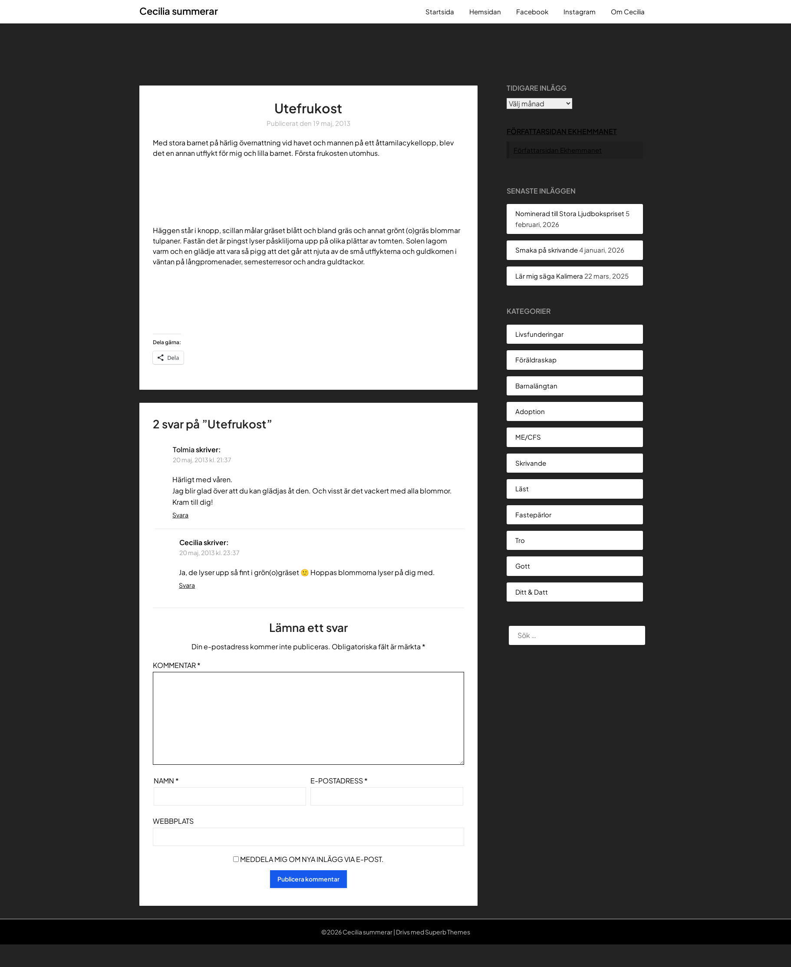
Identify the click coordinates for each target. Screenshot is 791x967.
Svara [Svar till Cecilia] (187, 585)
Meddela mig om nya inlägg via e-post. (312, 859)
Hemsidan (485, 11)
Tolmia (183, 449)
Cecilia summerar (178, 11)
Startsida (439, 11)
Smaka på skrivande (546, 250)
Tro (520, 540)
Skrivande (530, 463)
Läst (522, 488)
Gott (522, 566)
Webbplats (173, 821)
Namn (166, 780)
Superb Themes (447, 932)
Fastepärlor (533, 514)
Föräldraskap (536, 359)
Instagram (580, 11)
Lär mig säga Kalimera (549, 276)
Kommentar (177, 665)
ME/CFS (528, 437)
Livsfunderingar (539, 334)
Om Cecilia (628, 11)
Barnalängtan (536, 386)
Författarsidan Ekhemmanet (562, 131)
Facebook (532, 11)
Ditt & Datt (531, 592)
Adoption (530, 411)
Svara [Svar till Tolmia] (180, 515)
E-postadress (339, 780)
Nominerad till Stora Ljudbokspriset (569, 213)
